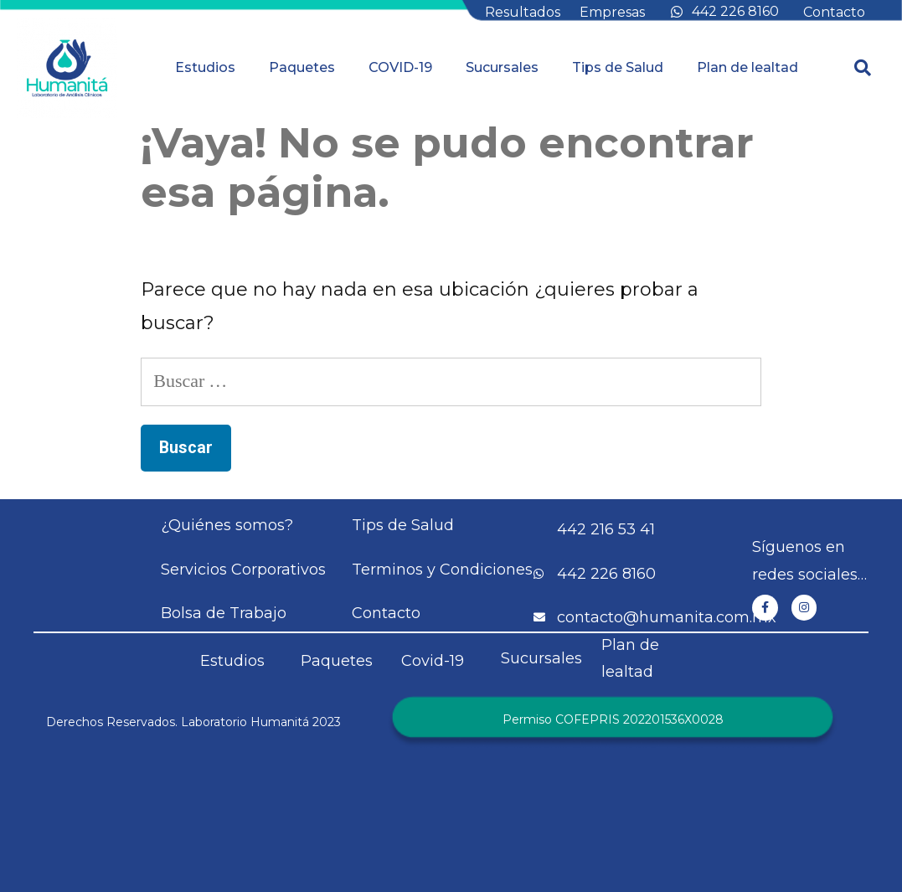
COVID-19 (400, 67)
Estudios (205, 67)
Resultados (522, 12)
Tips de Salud (617, 67)
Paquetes (302, 67)
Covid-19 (432, 661)
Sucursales (502, 67)
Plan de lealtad (747, 67)
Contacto (834, 12)
